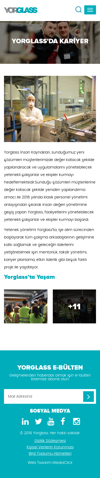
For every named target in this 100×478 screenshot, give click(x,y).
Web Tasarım (39, 463)
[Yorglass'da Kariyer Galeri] (25, 306)
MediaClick (63, 463)
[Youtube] (50, 421)
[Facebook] (63, 421)
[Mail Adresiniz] (50, 396)
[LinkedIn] (24, 421)
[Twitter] (37, 421)
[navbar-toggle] (90, 9)
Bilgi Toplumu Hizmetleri (50, 454)
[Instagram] (76, 421)
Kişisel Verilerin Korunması (50, 447)
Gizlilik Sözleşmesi (50, 441)
